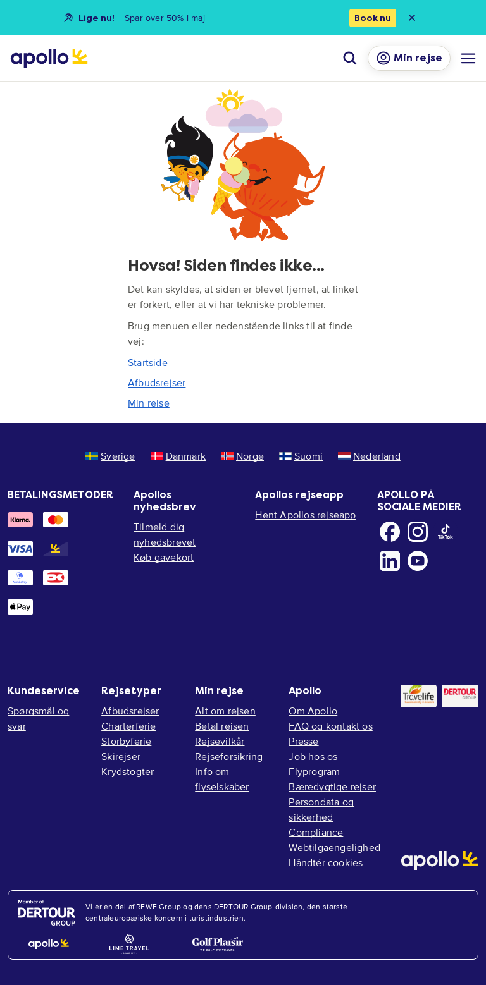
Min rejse (149, 402)
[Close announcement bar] (412, 17)
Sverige (110, 456)
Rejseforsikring (229, 756)
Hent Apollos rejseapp (305, 514)
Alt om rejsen (225, 710)
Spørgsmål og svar (38, 718)
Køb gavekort (164, 557)
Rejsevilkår (219, 741)
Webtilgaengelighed (334, 847)
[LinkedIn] (389, 560)
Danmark (178, 456)
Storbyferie (126, 741)
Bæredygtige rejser (332, 786)
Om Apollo (313, 710)
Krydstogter (127, 771)
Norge (242, 456)
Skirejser (120, 756)
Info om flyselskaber (222, 779)
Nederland (369, 456)
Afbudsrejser (156, 382)
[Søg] (350, 58)
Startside (148, 362)
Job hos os (313, 756)
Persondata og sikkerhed (321, 809)
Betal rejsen (222, 725)
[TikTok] (445, 531)
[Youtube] (417, 560)
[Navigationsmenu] (468, 58)
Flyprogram (314, 771)
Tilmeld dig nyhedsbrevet (165, 534)
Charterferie (128, 725)
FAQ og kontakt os (330, 725)
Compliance (316, 832)
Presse (303, 741)
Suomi (301, 456)
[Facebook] (389, 531)
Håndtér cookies (326, 862)
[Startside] (49, 58)
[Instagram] (417, 531)
